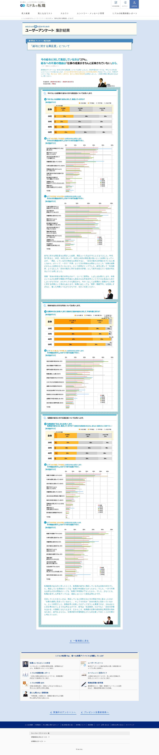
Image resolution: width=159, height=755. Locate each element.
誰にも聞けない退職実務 (39, 693)
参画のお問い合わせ (118, 725)
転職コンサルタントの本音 (40, 663)
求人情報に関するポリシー (51, 725)
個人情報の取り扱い (68, 725)
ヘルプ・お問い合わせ (102, 725)
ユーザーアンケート (95, 663)
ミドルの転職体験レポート (124, 13)
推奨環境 (90, 725)
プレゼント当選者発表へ (96, 712)
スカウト (65, 13)
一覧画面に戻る (81, 641)
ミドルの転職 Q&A (37, 683)
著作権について (80, 725)
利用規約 (38, 725)
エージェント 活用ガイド (97, 673)
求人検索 (26, 13)
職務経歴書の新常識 (95, 683)
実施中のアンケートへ (64, 712)
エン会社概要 (29, 725)
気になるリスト (45, 13)
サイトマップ (130, 725)
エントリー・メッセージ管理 (90, 13)
